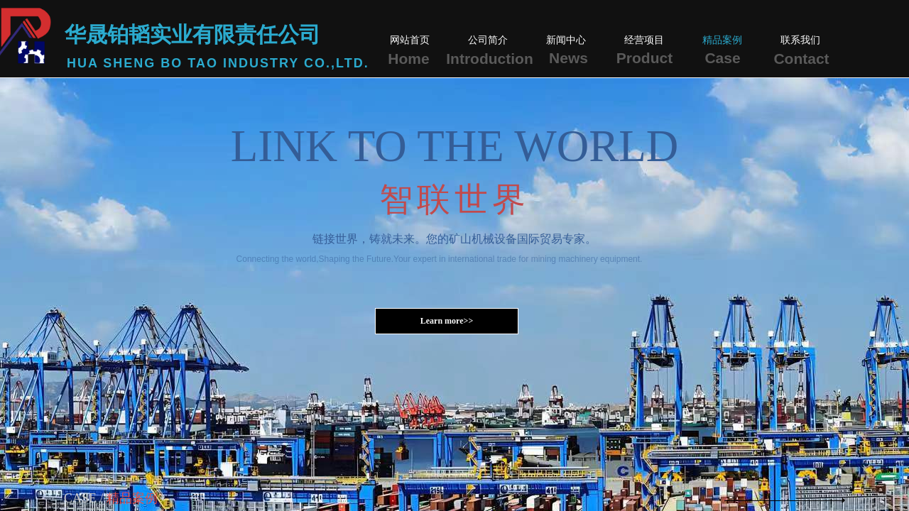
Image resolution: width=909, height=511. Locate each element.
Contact (801, 58)
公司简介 (488, 40)
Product (644, 58)
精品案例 (722, 40)
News (568, 58)
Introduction (489, 58)
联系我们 (800, 40)
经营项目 (644, 40)
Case (722, 58)
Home (408, 58)
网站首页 (410, 40)
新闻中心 (566, 40)
